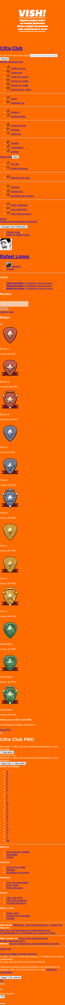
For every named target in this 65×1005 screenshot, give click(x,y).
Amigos (10, 269)
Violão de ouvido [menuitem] (17, 76)
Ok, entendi (14, 978)
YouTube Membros (16, 904)
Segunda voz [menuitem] (15, 103)
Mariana (13, 266)
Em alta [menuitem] (12, 164)
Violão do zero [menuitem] (16, 68)
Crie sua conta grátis (17, 883)
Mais (15, 157)
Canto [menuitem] (11, 98)
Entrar (3, 218)
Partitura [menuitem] (13, 129)
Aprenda (18, 61)
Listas (11, 61)
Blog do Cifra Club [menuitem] (18, 177)
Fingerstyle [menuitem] (14, 72)
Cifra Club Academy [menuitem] (19, 213)
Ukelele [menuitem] (12, 151)
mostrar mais (7, 312)
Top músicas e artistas (18, 852)
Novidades (11, 855)
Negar (4, 978)
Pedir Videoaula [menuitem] (16, 205)
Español (36, 944)
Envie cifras (12, 886)
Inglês (52, 944)
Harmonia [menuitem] (13, 134)
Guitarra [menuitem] (12, 112)
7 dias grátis (7, 753)
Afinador (10, 870)
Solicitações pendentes (25, 221)
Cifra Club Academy (16, 901)
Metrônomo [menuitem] (14, 191)
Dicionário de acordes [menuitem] (20, 196)
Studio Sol (5, 949)
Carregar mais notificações (13, 227)
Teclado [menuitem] (12, 143)
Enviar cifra (6, 156)
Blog (47, 934)
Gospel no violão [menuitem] (17, 81)
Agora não (6, 764)
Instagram (30, 931)
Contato (10, 919)
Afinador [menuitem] (13, 187)
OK (1, 981)
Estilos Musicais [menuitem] (17, 168)
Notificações (6, 221)
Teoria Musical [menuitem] (16, 125)
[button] (18, 234)
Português (18, 944)
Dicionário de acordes (17, 873)
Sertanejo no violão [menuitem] (18, 89)
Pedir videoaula (14, 888)
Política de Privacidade (18, 916)
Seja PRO (5, 730)
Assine (4, 61)
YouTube (10, 931)
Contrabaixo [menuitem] (14, 147)
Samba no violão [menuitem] (17, 85)
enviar (4, 310)
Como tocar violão (15, 868)
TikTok (19, 934)
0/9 (8, 841)
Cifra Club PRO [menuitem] (16, 209)
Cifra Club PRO (14, 898)
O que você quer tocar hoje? (15, 55)
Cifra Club (11, 48)
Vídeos (10, 858)
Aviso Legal (12, 914)
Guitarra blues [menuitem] (15, 116)
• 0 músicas (29, 283)
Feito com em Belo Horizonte (18, 954)
